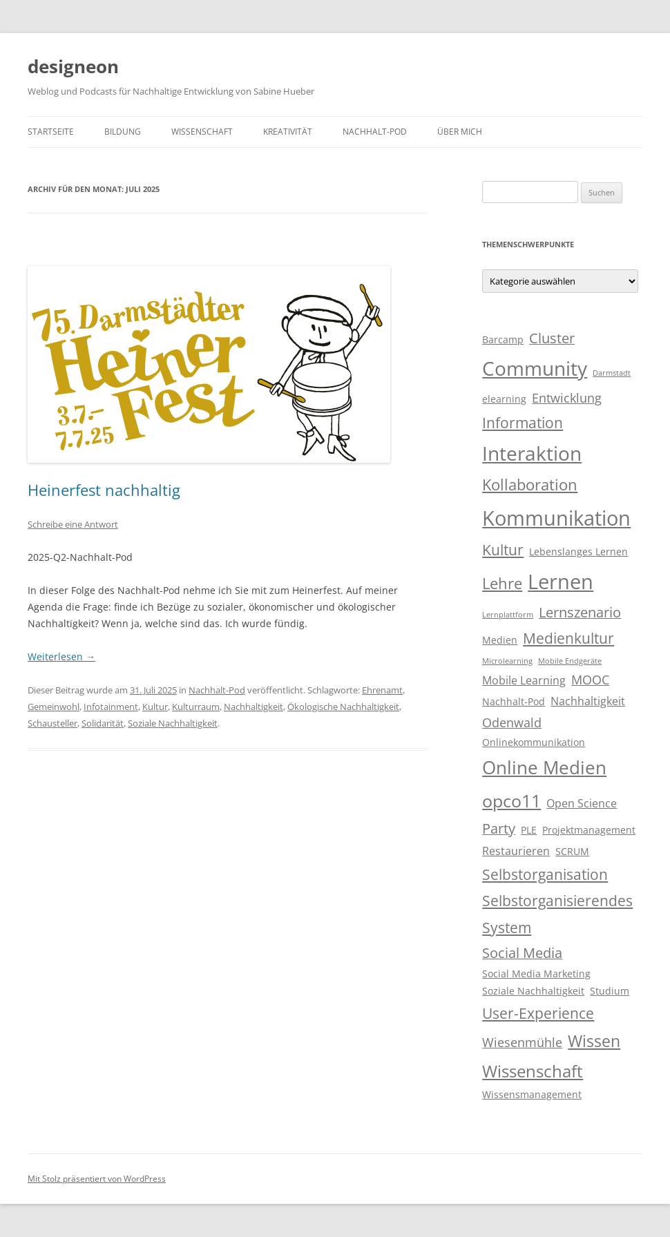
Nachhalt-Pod (375, 131)
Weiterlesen (61, 656)
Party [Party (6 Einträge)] (498, 828)
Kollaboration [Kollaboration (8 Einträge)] (529, 484)
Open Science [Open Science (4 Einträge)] (581, 803)
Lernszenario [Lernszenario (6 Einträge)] (580, 612)
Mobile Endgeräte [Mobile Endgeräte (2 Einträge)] (570, 661)
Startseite (51, 131)
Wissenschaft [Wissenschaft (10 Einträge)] (532, 1070)
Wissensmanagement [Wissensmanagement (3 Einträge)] (532, 1095)
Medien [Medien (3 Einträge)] (499, 640)
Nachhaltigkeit (253, 706)
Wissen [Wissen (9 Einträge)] (594, 1041)
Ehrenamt (382, 690)
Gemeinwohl (53, 706)
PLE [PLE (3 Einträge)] (529, 830)
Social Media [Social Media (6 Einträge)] (522, 952)
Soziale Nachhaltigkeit (173, 723)
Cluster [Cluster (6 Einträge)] (552, 338)
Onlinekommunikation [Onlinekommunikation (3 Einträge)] (533, 742)
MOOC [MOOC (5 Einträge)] (590, 679)
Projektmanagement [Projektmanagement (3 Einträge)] (588, 830)
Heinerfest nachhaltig (104, 489)
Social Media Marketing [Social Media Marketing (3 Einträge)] (536, 974)
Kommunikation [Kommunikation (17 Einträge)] (556, 518)
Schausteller (52, 723)
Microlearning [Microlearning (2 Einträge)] (507, 661)
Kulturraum (196, 706)
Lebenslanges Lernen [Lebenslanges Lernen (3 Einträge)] (578, 552)
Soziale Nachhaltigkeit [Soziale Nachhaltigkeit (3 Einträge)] (533, 991)
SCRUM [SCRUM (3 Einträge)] (572, 851)
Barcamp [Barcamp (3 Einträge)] (503, 340)
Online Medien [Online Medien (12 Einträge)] (544, 767)
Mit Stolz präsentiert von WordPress (97, 1179)
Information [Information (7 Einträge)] (522, 422)
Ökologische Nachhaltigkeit (343, 706)
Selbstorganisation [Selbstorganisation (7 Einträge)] (545, 874)
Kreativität (287, 131)
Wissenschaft (202, 131)
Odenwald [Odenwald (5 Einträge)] (512, 722)
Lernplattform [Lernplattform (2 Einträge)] (507, 615)
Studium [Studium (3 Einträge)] (609, 991)
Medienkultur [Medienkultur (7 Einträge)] (568, 638)
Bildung (122, 131)
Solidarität (103, 723)
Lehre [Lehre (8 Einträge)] (502, 583)
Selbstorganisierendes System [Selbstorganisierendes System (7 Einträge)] (557, 914)
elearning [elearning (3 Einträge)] (504, 399)
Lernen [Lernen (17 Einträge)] (560, 581)
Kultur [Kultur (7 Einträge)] (503, 549)
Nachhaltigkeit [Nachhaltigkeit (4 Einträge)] (588, 701)
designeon (73, 66)
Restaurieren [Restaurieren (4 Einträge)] (516, 851)
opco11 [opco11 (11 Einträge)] (511, 800)
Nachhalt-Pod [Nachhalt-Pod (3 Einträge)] (513, 702)
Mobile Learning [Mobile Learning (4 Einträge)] (524, 680)
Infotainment (111, 706)
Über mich (459, 131)
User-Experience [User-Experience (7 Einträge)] (538, 1013)
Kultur (155, 706)
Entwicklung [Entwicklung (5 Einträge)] (567, 398)
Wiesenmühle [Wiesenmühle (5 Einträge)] (522, 1042)
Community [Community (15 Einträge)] (534, 368)
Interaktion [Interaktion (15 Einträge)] (532, 453)
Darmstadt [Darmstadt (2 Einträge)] (612, 373)
